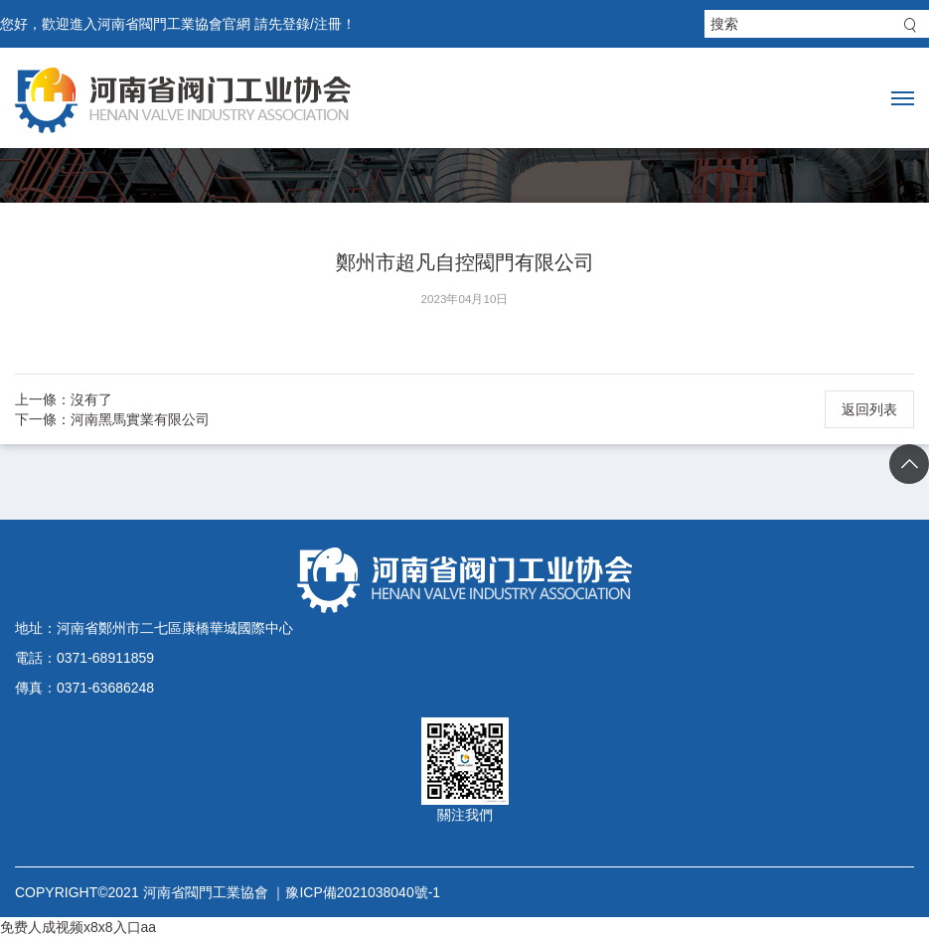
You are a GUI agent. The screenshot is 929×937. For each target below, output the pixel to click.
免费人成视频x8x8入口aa (78, 927)
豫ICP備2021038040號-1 (362, 892)
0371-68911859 (105, 658)
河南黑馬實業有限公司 (140, 419)
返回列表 (869, 409)
